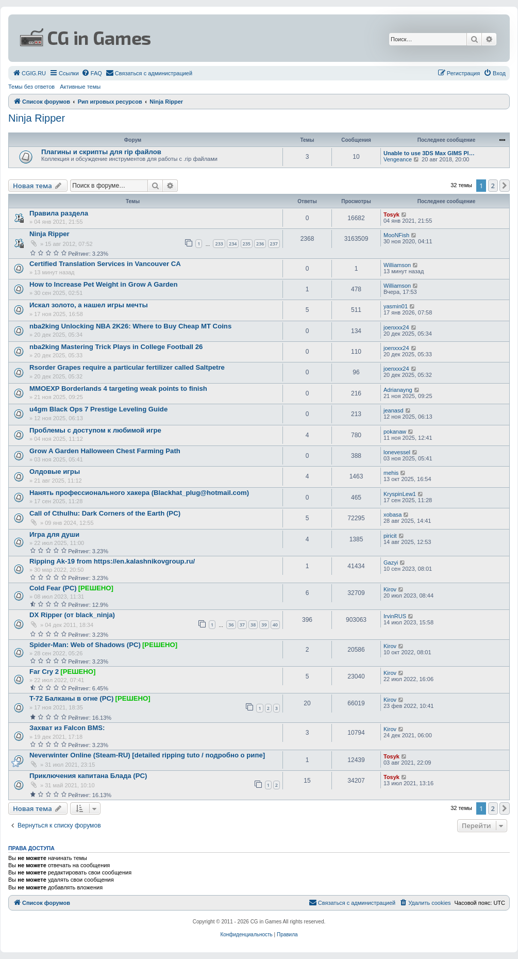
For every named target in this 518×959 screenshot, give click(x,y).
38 (253, 624)
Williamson (397, 265)
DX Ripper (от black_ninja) (72, 615)
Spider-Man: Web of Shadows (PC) (85, 645)
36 (230, 624)
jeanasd (393, 410)
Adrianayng (397, 390)
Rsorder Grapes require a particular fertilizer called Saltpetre (127, 367)
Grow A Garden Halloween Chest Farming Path (104, 451)
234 (233, 243)
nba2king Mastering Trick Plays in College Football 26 (116, 347)
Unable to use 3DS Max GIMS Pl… (429, 153)
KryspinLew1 (399, 494)
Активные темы (80, 87)
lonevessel (396, 452)
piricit (390, 536)
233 (219, 243)
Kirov (389, 589)
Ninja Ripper (36, 118)
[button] (504, 185)
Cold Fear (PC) (53, 588)
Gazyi (390, 562)
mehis (390, 473)
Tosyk (391, 214)
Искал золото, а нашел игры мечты (88, 305)
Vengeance (397, 159)
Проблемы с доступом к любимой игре (95, 430)
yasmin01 (395, 306)
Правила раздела (58, 213)
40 (275, 624)
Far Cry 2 (44, 671)
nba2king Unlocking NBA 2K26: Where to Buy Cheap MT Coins (130, 326)
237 (274, 243)
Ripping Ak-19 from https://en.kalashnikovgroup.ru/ (112, 561)
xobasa (392, 514)
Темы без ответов (31, 87)
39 (263, 624)
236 (260, 243)
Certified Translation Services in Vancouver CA (105, 264)
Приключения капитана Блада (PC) (88, 776)
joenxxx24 (396, 327)
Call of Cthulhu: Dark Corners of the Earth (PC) (104, 513)
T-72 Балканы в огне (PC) (71, 698)
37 (242, 624)
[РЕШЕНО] (95, 588)
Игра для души (54, 534)
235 (246, 243)
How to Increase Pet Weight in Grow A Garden (103, 284)
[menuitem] (29, 73)
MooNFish (396, 235)
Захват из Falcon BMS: (67, 728)
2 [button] (493, 185)
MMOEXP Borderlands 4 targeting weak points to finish (118, 388)
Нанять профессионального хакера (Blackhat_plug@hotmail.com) (139, 493)
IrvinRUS (394, 616)
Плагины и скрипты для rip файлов (101, 152)
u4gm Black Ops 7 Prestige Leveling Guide (98, 409)
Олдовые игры (54, 471)
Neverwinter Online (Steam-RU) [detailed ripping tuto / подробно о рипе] (147, 755)
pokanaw (394, 431)
